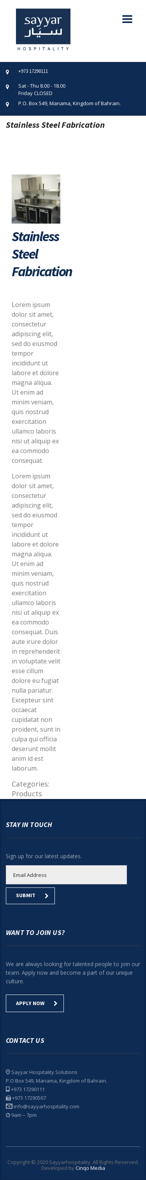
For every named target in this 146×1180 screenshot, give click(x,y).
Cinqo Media (90, 1167)
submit (32, 895)
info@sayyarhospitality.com (46, 1106)
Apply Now (37, 1003)
